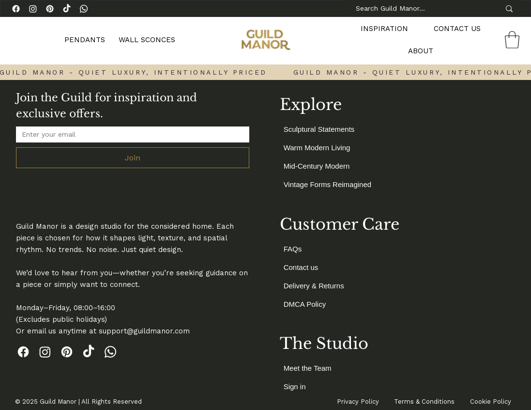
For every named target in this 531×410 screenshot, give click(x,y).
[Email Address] (129, 134)
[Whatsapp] (84, 9)
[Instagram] (33, 9)
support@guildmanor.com (144, 331)
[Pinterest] (50, 9)
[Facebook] (16, 9)
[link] (512, 39)
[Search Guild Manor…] (420, 8)
